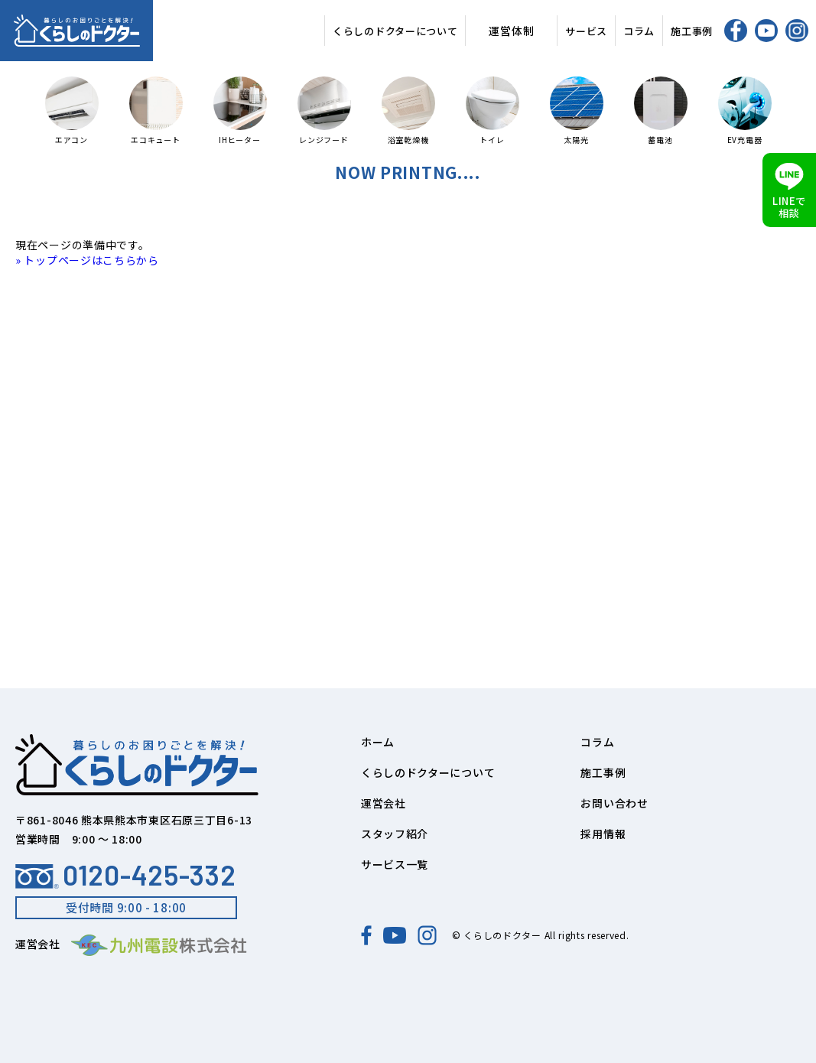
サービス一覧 (394, 864)
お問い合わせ (614, 803)
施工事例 (692, 31)
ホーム (378, 741)
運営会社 (383, 803)
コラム (639, 31)
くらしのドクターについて (395, 31)
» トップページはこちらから (87, 260)
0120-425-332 (125, 875)
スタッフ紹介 (394, 833)
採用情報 (603, 833)
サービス (586, 31)
